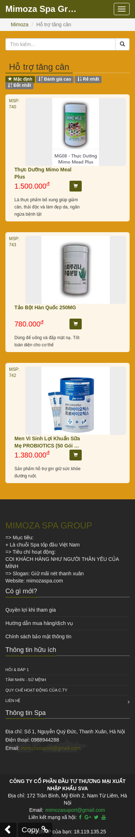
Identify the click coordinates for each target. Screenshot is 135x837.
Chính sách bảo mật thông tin (38, 636)
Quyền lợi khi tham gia (30, 610)
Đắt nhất (19, 85)
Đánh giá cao (55, 79)
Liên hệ (12, 700)
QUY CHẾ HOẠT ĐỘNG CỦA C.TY (36, 690)
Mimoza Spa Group (43, 9)
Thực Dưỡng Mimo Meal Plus (42, 173)
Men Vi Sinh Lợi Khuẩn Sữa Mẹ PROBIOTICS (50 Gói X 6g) (47, 443)
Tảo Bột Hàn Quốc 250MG (45, 307)
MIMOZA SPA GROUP (48, 525)
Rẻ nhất (88, 79)
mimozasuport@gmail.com (51, 748)
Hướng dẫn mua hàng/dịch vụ (39, 623)
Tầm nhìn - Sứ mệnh (25, 680)
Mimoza (19, 24)
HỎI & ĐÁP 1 (17, 669)
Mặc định (20, 79)
